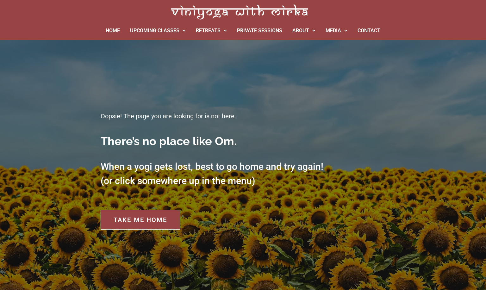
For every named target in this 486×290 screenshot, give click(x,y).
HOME (113, 31)
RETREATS (211, 30)
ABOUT (303, 30)
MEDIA (336, 30)
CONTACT (369, 31)
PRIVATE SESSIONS (259, 31)
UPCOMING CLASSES (158, 30)
